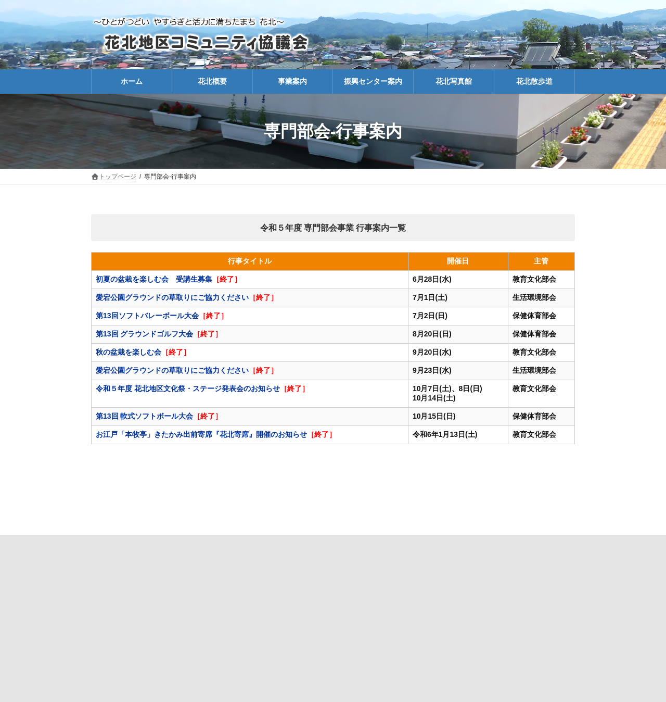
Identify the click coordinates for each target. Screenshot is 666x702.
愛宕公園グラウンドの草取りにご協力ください (172, 297)
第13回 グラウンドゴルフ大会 (144, 334)
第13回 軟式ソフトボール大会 (144, 416)
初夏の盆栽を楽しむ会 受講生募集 (154, 279)
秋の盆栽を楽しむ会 (128, 352)
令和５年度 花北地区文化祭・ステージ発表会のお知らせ (188, 388)
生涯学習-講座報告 (422, 544)
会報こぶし (359, 544)
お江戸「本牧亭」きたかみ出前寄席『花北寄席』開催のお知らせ (201, 434)
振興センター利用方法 (500, 544)
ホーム (144, 544)
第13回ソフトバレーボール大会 (147, 315)
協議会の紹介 (193, 544)
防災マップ (248, 544)
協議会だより (304, 544)
